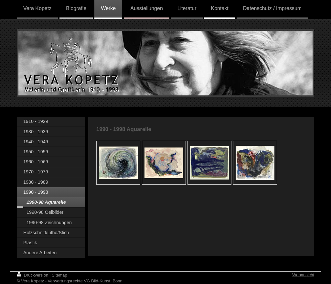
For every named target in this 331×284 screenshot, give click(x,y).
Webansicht (303, 274)
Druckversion (33, 275)
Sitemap (59, 275)
